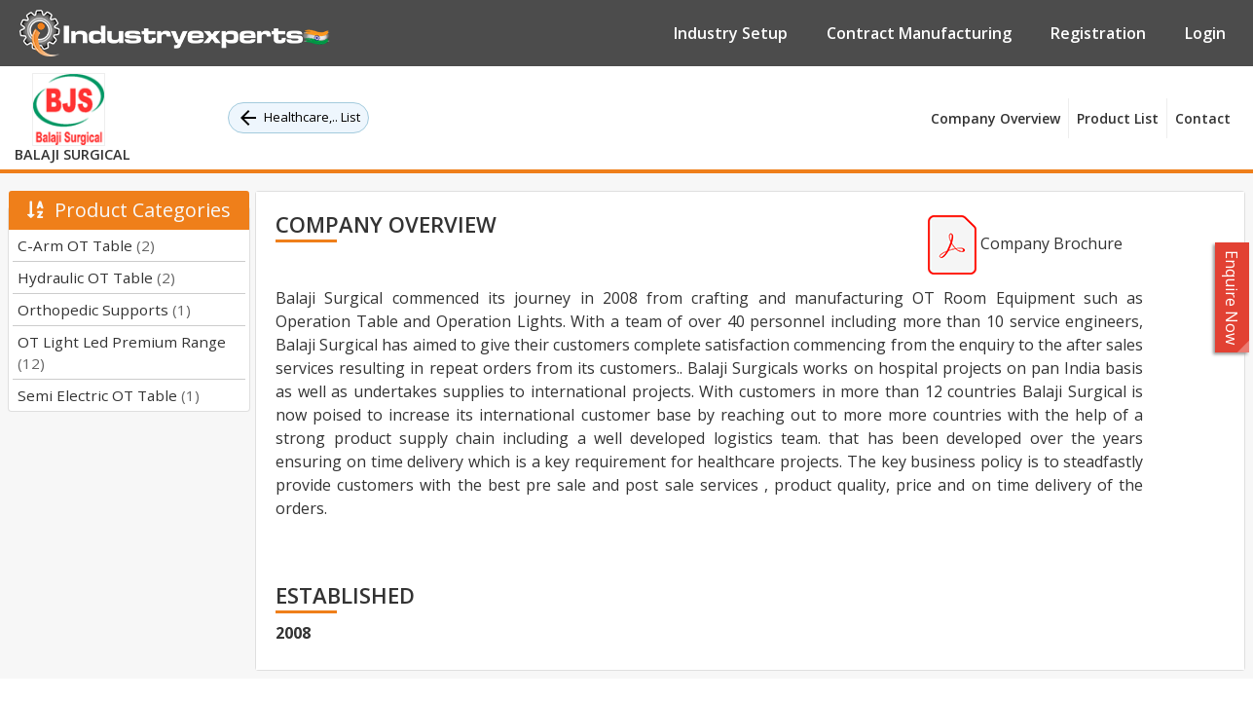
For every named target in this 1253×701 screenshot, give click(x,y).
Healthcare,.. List (298, 117)
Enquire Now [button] (1232, 297)
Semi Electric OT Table (109, 395)
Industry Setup (731, 33)
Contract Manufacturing (919, 33)
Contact (1203, 118)
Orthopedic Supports (104, 309)
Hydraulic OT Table (96, 277)
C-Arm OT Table (86, 245)
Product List (1118, 118)
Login (1205, 33)
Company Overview (995, 118)
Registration (1098, 33)
